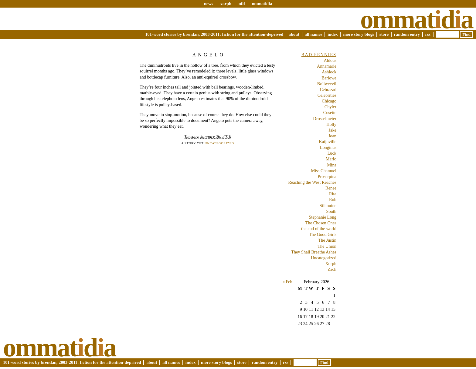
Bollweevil (326, 83)
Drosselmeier (324, 118)
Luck (331, 153)
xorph (225, 3)
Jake (332, 130)
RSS (428, 34)
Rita (332, 193)
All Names (313, 34)
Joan (332, 135)
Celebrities (327, 95)
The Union (327, 246)
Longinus (328, 147)
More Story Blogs (358, 34)
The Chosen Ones (320, 222)
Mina (331, 165)
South (331, 211)
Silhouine (328, 205)
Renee (330, 188)
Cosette (329, 112)
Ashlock (329, 71)
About (294, 34)
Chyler (330, 106)
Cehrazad (328, 89)
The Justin (327, 240)
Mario (331, 158)
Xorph (330, 263)
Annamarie (326, 66)
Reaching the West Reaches (312, 182)
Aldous (330, 60)
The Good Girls (322, 234)
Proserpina (327, 176)
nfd (242, 3)
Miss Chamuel (323, 170)
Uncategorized (219, 143)
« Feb (287, 281)
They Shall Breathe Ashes (313, 252)
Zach (332, 269)
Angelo (209, 54)
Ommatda (416, 19)
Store (384, 34)
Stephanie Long (322, 217)
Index (333, 34)
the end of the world (318, 228)
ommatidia (262, 3)
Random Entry (407, 34)
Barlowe (328, 77)
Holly (331, 124)
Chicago (329, 101)
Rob (332, 199)
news (208, 3)
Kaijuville (327, 141)
